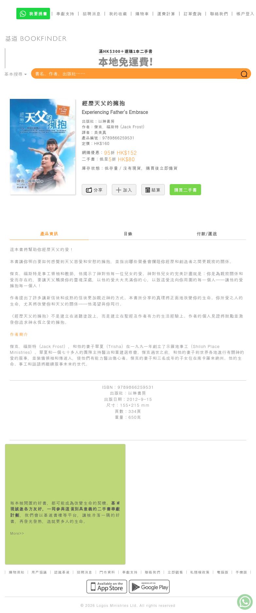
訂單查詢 (192, 13)
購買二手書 (185, 189)
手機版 (241, 572)
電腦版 (223, 572)
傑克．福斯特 (106, 126)
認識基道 (62, 572)
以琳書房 (106, 121)
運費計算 (166, 13)
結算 (153, 189)
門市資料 (107, 572)
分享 (94, 189)
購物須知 (17, 572)
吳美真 (100, 132)
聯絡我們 (219, 13)
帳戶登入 (245, 13)
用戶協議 (39, 572)
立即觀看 (175, 572)
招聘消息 (92, 13)
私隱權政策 (200, 572)
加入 (124, 189)
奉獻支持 (65, 13)
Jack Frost (132, 126)
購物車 (142, 13)
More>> (17, 533)
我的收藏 (118, 13)
